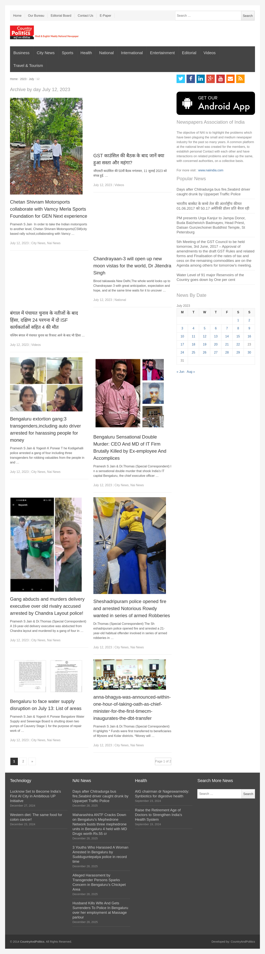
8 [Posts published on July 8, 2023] (238, 328)
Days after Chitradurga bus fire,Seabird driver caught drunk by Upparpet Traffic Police (100, 796)
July (31, 78)
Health (86, 53)
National (106, 53)
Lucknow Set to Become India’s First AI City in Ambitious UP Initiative (35, 796)
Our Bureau (36, 15)
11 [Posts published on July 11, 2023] (193, 336)
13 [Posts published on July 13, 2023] (216, 336)
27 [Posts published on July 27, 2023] (216, 352)
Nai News (53, 243)
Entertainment (162, 53)
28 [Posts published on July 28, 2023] (227, 352)
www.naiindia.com (210, 170)
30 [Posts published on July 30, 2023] (249, 352)
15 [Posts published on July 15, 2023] (238, 336)
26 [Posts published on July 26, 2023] (204, 352)
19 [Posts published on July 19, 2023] (204, 344)
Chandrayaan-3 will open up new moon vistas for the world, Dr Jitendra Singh (132, 265)
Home (17, 15)
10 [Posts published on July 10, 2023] (182, 336)
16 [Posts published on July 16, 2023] (249, 336)
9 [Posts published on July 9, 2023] (249, 328)
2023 (23, 78)
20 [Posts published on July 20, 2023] (216, 344)
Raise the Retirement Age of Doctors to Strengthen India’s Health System (158, 815)
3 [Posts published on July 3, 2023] (182, 328)
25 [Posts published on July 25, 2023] (193, 352)
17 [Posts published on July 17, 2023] (182, 344)
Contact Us (85, 15)
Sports (67, 53)
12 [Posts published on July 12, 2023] (204, 336)
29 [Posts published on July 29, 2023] (238, 352)
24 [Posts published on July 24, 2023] (182, 352)
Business (21, 53)
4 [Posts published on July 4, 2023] (193, 328)
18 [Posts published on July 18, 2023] (193, 344)
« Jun (180, 371)
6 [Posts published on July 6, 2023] (216, 328)
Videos (209, 53)
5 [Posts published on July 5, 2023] (205, 328)
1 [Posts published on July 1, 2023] (238, 320)
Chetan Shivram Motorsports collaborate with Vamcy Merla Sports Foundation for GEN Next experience (48, 209)
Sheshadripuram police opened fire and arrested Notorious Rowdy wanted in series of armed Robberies (131, 608)
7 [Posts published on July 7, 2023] (227, 328)
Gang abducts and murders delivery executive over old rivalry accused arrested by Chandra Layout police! (47, 606)
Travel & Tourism (28, 65)
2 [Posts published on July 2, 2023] (249, 320)
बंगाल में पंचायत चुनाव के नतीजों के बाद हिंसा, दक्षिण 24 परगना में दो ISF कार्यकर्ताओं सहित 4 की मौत (44, 320)
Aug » (191, 371)
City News (46, 53)
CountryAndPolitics (32, 941)
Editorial (189, 53)
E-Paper (105, 15)
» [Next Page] (32, 761)
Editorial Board (61, 15)
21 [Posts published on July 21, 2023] (227, 344)
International (132, 53)
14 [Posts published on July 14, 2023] (227, 336)
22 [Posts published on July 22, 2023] (238, 344)
